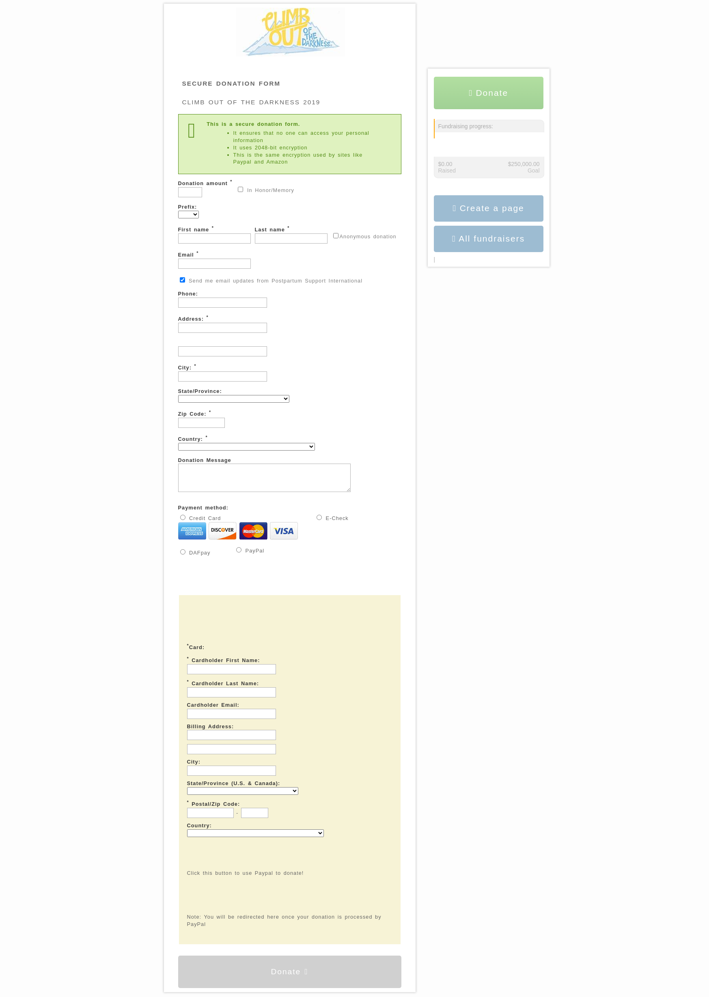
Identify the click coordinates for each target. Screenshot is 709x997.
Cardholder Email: (213, 710)
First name (214, 234)
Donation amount (205, 188)
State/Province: (233, 395)
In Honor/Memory (266, 190)
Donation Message (274, 477)
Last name (291, 234)
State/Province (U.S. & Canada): (233, 788)
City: (222, 372)
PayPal (250, 555)
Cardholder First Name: (223, 664)
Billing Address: (210, 731)
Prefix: (188, 211)
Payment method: (203, 512)
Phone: (222, 299)
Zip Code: (201, 419)
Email (214, 259)
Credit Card (238, 533)
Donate (289, 976)
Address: (222, 324)
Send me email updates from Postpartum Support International (271, 280)
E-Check (333, 523)
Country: (246, 443)
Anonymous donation (365, 236)
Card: (196, 651)
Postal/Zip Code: (213, 808)
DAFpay (195, 557)
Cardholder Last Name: (223, 687)
